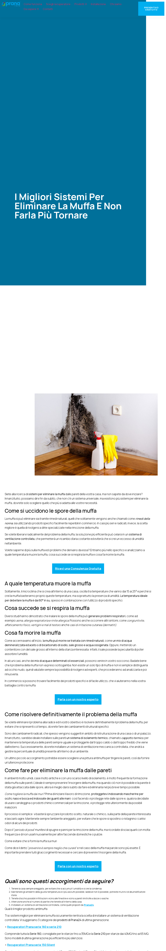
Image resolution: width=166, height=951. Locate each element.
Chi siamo (116, 4)
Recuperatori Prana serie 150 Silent (31, 945)
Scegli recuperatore (58, 4)
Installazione (98, 4)
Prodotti (81, 4)
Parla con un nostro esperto (78, 699)
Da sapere (31, 9)
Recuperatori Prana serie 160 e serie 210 (34, 927)
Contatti (48, 9)
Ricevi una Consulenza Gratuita (78, 568)
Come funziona (33, 4)
